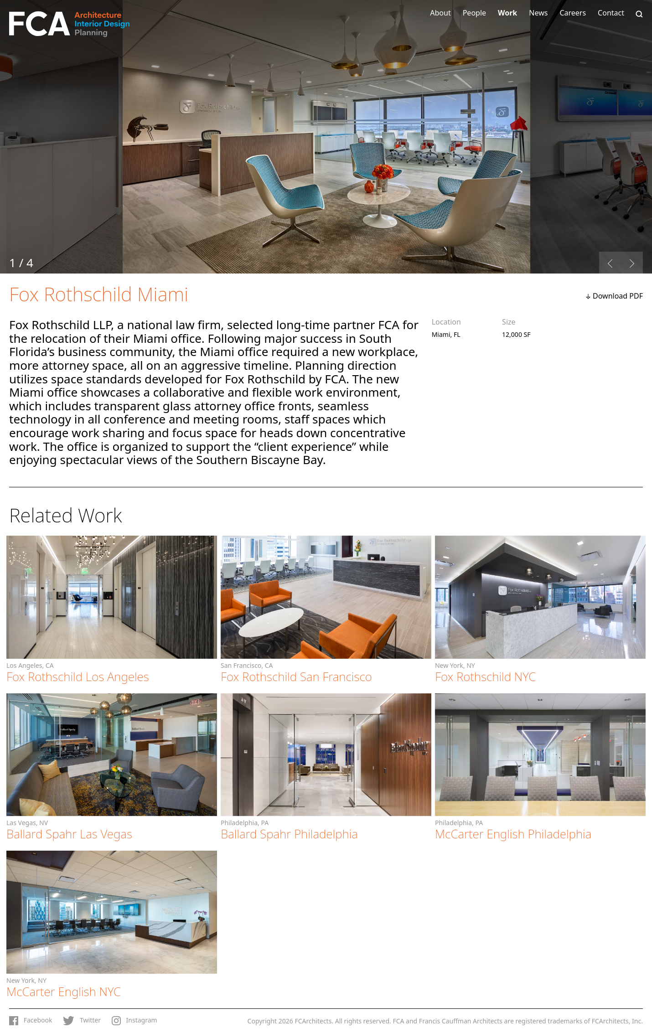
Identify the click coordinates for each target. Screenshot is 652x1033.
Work (507, 13)
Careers (572, 13)
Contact (611, 13)
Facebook (30, 1020)
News (538, 13)
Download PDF (618, 296)
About (440, 13)
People (474, 13)
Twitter (82, 1020)
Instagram (134, 1020)
